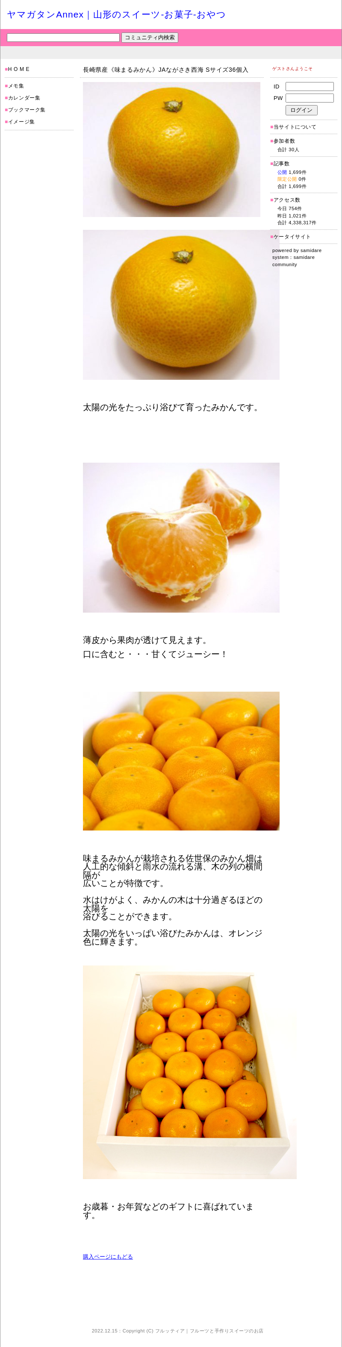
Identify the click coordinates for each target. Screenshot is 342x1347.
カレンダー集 (24, 98)
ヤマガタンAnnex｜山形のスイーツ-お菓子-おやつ (116, 14)
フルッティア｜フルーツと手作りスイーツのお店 (209, 1330)
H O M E (18, 69)
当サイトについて (295, 127)
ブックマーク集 (27, 110)
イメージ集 (21, 122)
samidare (311, 250)
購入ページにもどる (108, 1256)
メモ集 (16, 86)
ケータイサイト (292, 237)
